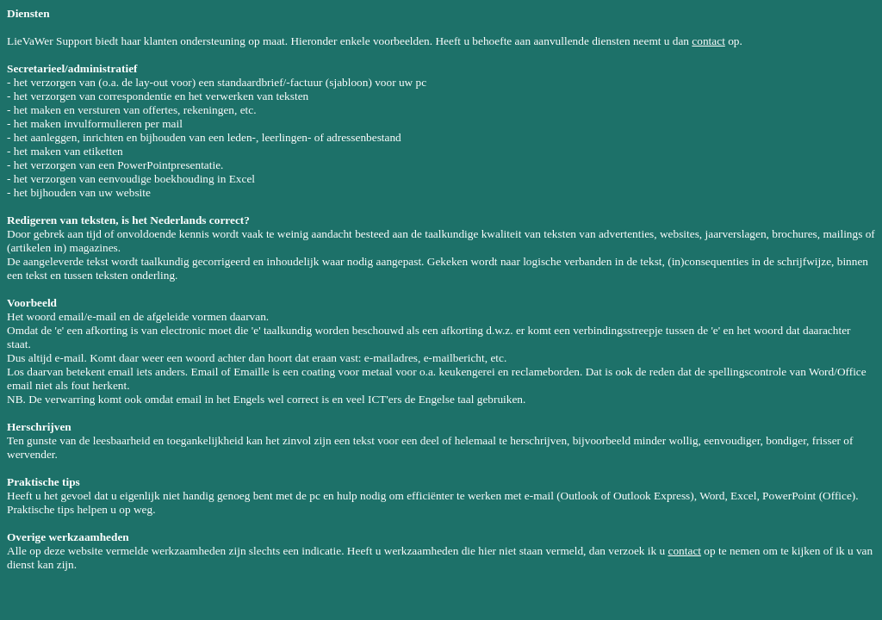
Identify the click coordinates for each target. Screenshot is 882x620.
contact (708, 40)
